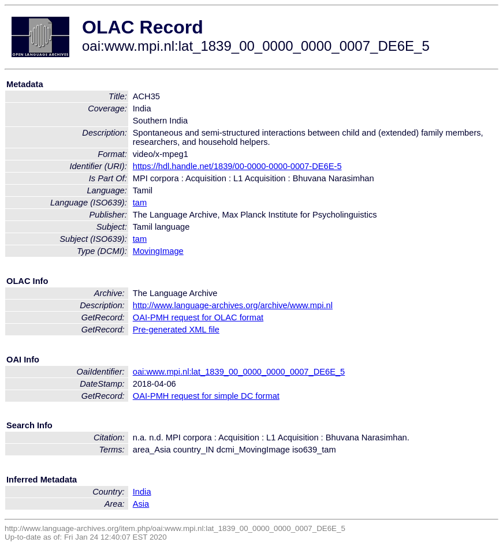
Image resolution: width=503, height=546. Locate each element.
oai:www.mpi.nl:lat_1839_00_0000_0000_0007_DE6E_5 (239, 371)
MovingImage (158, 251)
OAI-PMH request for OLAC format (198, 317)
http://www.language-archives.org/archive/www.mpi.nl (233, 305)
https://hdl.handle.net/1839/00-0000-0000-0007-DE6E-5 (237, 166)
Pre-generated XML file (176, 329)
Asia (141, 503)
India (142, 491)
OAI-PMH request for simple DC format (206, 396)
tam (140, 202)
